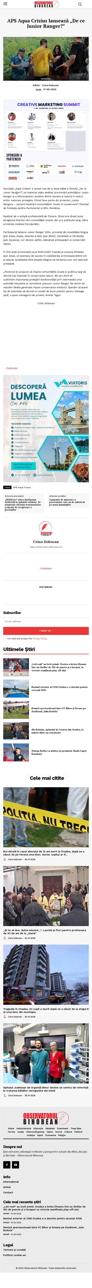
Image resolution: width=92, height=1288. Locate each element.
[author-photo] (5, 859)
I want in (46, 630)
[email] (46, 621)
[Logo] (47, 4)
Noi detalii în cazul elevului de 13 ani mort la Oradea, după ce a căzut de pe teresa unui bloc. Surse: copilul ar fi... (43, 853)
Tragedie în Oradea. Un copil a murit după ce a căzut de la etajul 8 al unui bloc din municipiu (46, 1010)
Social (46, 79)
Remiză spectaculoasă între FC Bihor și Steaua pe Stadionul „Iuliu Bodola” (59, 710)
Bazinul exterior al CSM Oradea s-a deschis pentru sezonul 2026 (59, 688)
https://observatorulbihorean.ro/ (46, 547)
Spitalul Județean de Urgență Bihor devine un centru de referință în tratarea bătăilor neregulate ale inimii (45, 1089)
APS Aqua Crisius (22, 487)
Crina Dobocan (50, 85)
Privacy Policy (40, 638)
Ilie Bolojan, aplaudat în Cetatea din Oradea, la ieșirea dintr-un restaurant (57, 731)
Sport (6, 1213)
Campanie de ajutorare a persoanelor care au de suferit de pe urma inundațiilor (67, 502)
